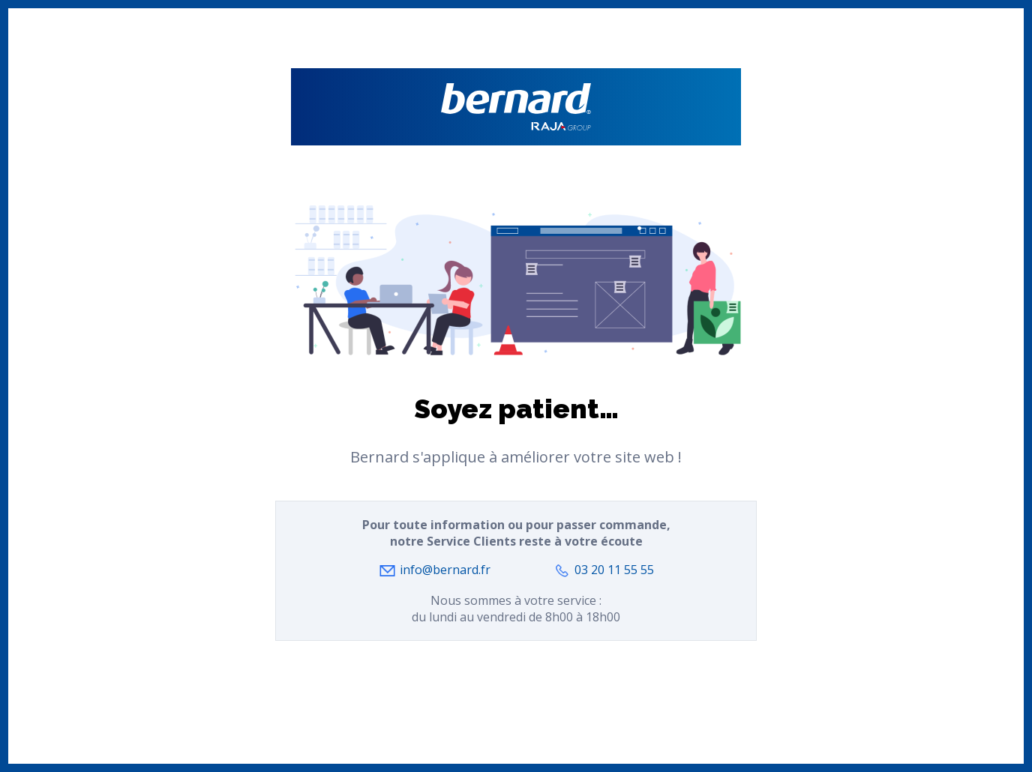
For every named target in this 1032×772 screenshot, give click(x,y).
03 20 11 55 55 (614, 569)
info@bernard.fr (445, 569)
